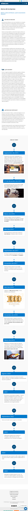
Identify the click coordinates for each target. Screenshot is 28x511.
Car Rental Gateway (15, 502)
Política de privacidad (14, 494)
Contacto (14, 499)
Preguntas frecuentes (14, 491)
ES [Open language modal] (22, 3)
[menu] (26, 3)
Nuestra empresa (14, 496)
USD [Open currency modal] (24, 3)
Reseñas (14, 497)
